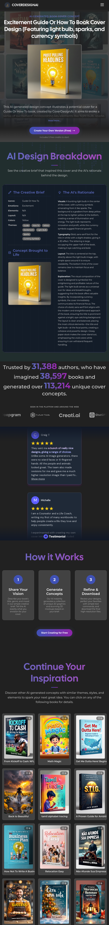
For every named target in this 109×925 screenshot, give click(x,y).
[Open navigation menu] (102, 4)
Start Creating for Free (54, 632)
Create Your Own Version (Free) (54, 130)
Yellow (46, 225)
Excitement (29, 230)
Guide (26, 225)
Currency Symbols (31, 239)
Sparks (27, 234)
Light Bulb (42, 230)
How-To (36, 225)
